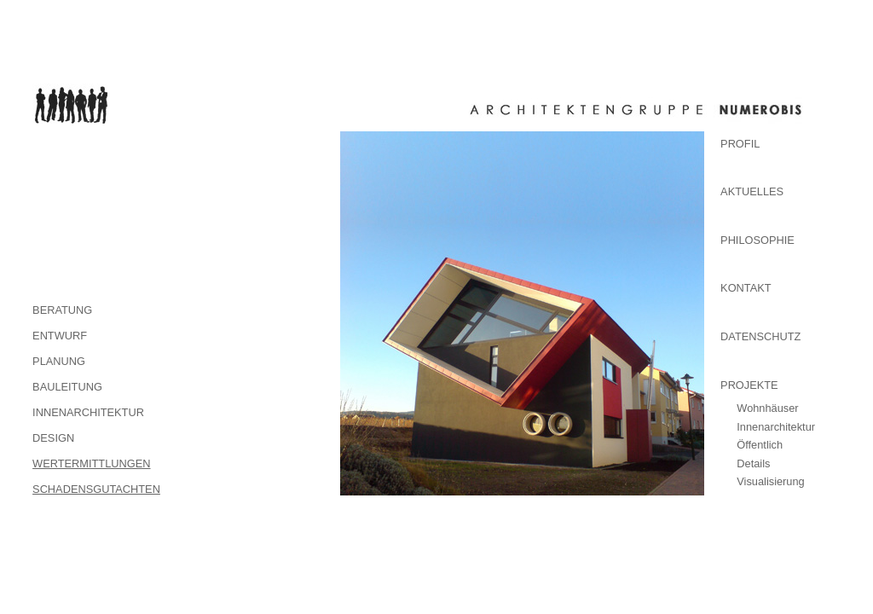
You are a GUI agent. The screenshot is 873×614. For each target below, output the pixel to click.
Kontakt (746, 287)
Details (753, 463)
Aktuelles (751, 191)
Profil (740, 143)
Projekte (749, 385)
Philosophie (757, 240)
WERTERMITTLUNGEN (91, 463)
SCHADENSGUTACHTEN (96, 489)
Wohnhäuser (767, 408)
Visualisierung (770, 481)
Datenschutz (760, 336)
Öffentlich (760, 444)
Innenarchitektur (776, 426)
